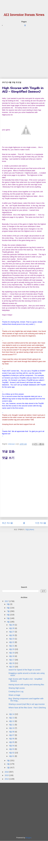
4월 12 (12, 721)
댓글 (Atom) (29, 529)
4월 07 (12, 735)
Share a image (14, 695)
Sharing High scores (17, 688)
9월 (8, 604)
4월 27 (12, 632)
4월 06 (12, 739)
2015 (7, 775)
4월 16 (12, 663)
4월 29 (12, 625)
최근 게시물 (7, 523)
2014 (7, 779)
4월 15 (12, 667)
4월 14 (12, 714)
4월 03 (12, 749)
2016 (7, 772)
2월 (8, 764)
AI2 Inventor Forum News (24, 15)
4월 (8, 622)
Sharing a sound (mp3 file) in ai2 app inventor (27, 704)
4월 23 (12, 639)
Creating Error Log (16, 691)
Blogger (28, 838)
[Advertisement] (24, 51)
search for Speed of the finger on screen (25, 670)
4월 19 (12, 653)
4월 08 (12, 732)
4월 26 (12, 635)
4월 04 (12, 746)
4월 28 (12, 628)
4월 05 (12, 742)
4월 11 (12, 725)
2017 (7, 601)
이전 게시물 (40, 523)
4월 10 (12, 728)
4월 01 (12, 756)
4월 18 (12, 656)
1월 (8, 768)
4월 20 (12, 649)
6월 (8, 615)
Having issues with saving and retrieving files (26, 685)
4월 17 (12, 660)
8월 (8, 608)
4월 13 (12, 718)
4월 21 (12, 646)
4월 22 (12, 642)
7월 (8, 611)
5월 (8, 618)
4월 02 (12, 753)
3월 (8, 760)
